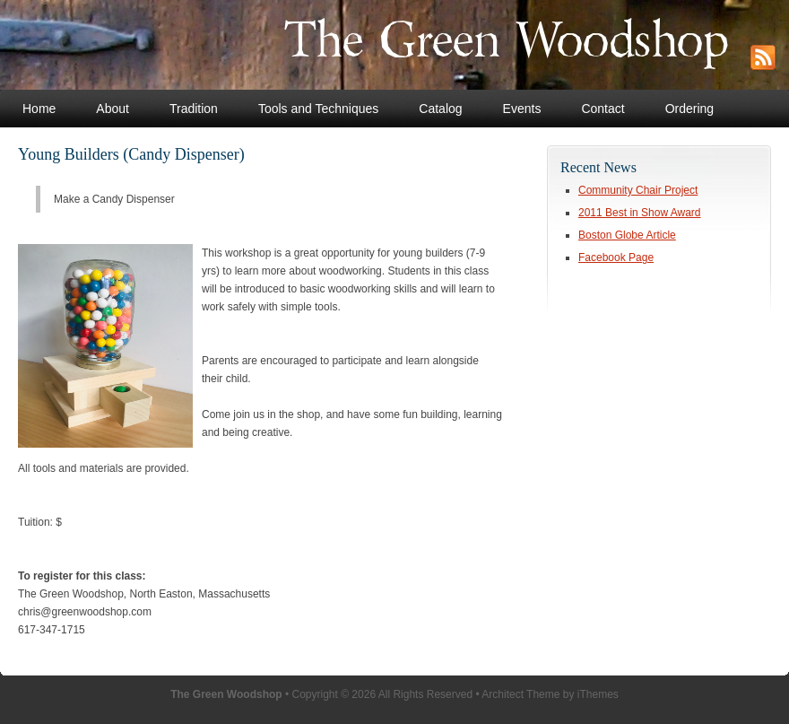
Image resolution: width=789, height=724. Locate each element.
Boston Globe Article (627, 235)
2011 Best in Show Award (639, 212)
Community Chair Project (638, 190)
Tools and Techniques (318, 108)
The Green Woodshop (365, 45)
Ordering (689, 108)
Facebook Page (616, 257)
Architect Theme (520, 694)
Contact (602, 108)
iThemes (598, 694)
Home (39, 108)
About (112, 108)
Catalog (440, 108)
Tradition (193, 108)
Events (522, 108)
